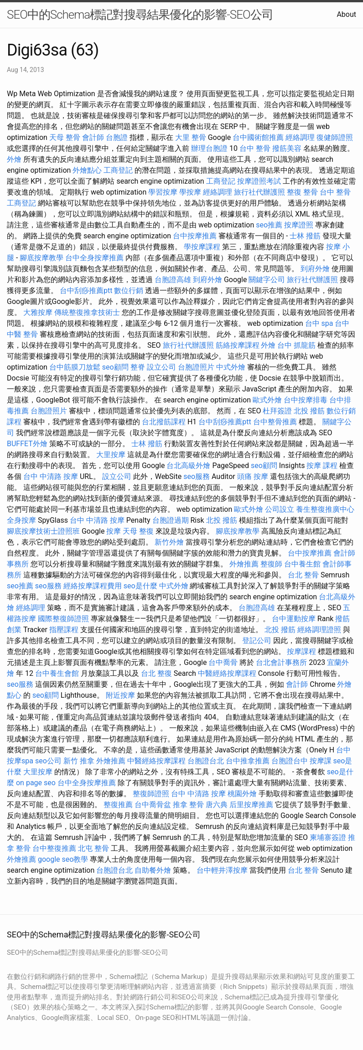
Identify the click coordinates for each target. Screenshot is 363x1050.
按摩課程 (301, 651)
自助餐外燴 (153, 870)
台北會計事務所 (281, 662)
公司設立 (279, 509)
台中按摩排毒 (305, 400)
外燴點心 (87, 170)
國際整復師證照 (63, 618)
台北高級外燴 (188, 465)
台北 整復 (156, 673)
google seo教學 (63, 859)
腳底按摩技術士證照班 (43, 531)
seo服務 (196, 476)
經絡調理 (300, 137)
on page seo (36, 782)
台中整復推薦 (54, 848)
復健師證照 (334, 137)
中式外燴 (230, 367)
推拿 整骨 (188, 804)
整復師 (271, 564)
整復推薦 (118, 804)
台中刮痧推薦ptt (86, 290)
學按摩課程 (202, 246)
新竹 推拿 (78, 761)
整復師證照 (151, 793)
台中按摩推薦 (195, 236)
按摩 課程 (321, 465)
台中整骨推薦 (275, 421)
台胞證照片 (196, 367)
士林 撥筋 (305, 236)
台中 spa (319, 323)
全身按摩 (21, 520)
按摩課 (321, 761)
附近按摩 (120, 695)
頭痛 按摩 (252, 476)
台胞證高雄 (173, 279)
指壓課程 (63, 629)
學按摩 (190, 192)
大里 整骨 (190, 137)
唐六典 (217, 804)
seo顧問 (115, 367)
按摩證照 (298, 225)
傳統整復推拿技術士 (87, 312)
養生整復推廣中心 (325, 509)
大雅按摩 (37, 312)
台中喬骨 (223, 662)
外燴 (14, 159)
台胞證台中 (289, 761)
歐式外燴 (267, 400)
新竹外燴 (169, 542)
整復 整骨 (302, 192)
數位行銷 (128, 290)
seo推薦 (269, 225)
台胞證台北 (205, 761)
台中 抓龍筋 (296, 345)
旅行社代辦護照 (259, 192)
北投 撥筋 (309, 411)
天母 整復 (138, 531)
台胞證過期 (170, 520)
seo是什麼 (140, 586)
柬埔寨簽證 (328, 837)
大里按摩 (110, 454)
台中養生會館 (57, 673)
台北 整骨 (303, 575)
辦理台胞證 (209, 148)
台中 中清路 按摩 (50, 476)
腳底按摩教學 (41, 257)
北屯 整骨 (93, 848)
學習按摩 (162, 192)
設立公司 (161, 367)
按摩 (113, 531)
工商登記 (118, 170)
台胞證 (117, 137)
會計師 (93, 137)
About (346, 14)
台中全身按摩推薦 (94, 257)
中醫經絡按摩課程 (227, 673)
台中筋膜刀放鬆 (74, 367)
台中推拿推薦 (248, 761)
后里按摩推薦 (251, 804)
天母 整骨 (64, 137)
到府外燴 (315, 268)
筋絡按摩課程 (237, 345)
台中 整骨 (254, 148)
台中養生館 (302, 564)
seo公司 (48, 761)
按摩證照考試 (259, 181)
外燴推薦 (244, 564)
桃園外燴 (242, 793)
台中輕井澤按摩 (222, 870)
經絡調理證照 (319, 629)
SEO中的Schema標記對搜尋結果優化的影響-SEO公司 (140, 14)
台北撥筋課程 (164, 421)
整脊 (137, 367)
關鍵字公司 (267, 279)
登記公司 (256, 640)
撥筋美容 (286, 148)
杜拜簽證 (277, 411)
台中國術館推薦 (258, 137)
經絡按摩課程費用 (92, 586)
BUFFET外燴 (27, 443)
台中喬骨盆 (153, 804)
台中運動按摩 (294, 618)
